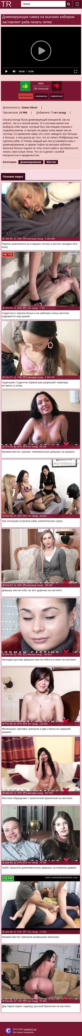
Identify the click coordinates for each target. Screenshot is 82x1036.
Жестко (51, 161)
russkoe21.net (30, 1029)
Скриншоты (41, 96)
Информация (25, 96)
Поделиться (56, 96)
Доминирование (31, 161)
